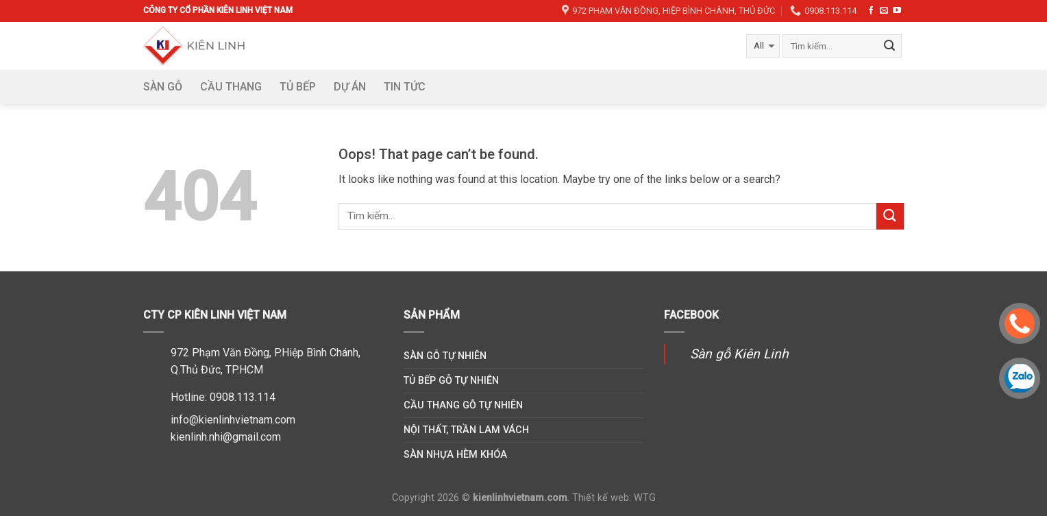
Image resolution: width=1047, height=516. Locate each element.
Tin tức (405, 86)
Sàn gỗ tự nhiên (445, 356)
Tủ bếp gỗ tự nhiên (451, 380)
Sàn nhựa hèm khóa (455, 454)
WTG (645, 498)
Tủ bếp (298, 86)
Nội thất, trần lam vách (466, 430)
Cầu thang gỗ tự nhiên (463, 405)
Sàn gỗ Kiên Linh (739, 354)
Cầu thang (231, 86)
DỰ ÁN (350, 86)
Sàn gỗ (162, 86)
